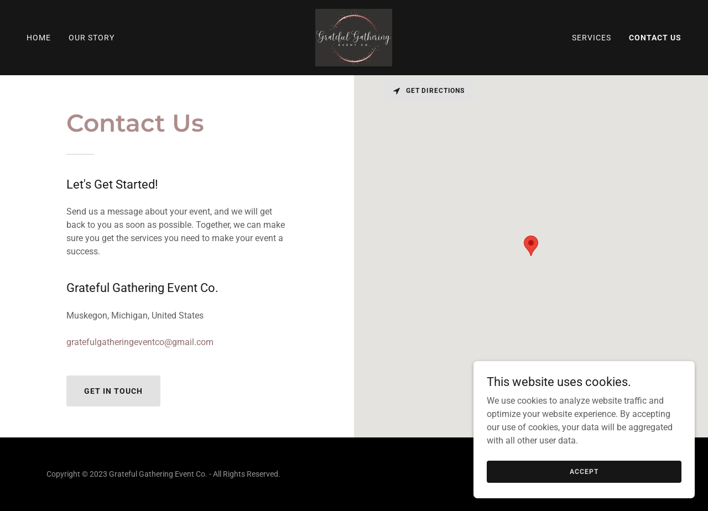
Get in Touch (113, 391)
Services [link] (591, 37)
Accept (584, 471)
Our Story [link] (91, 37)
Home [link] (39, 37)
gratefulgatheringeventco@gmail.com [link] (140, 342)
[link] (353, 37)
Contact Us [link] (655, 37)
